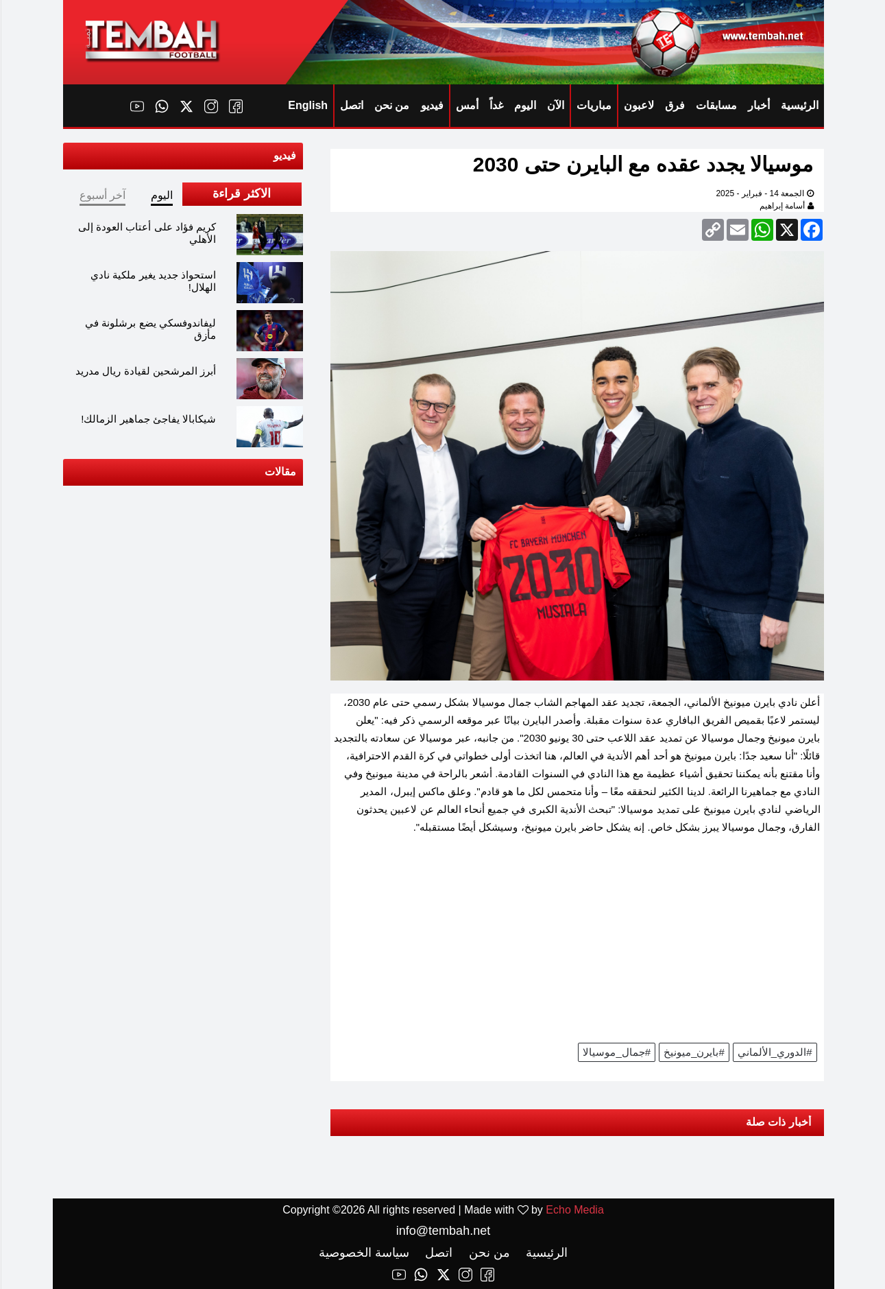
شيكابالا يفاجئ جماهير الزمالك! (147, 419)
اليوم (524, 105)
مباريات (593, 105)
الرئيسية (799, 105)
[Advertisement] (576, 943)
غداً (495, 105)
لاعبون (638, 105)
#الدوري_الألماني (774, 1052)
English (307, 105)
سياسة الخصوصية (363, 1253)
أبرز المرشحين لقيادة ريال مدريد (145, 371)
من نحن (391, 105)
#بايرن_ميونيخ (693, 1052)
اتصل (351, 105)
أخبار (758, 105)
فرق (674, 105)
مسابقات (715, 105)
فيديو (431, 105)
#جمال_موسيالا (616, 1052)
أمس (466, 105)
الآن (554, 105)
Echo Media (574, 1210)
